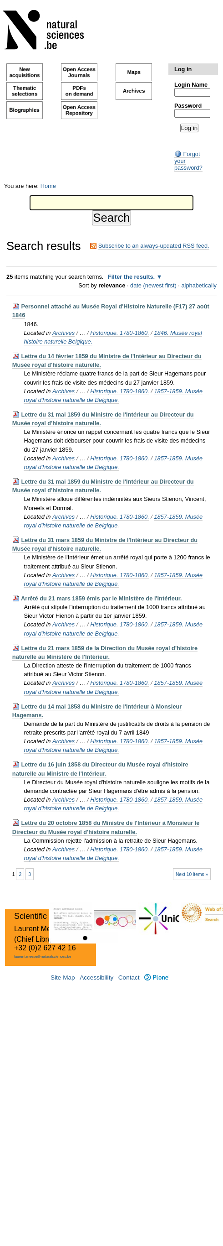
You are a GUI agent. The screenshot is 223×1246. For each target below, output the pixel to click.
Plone (157, 977)
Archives (63, 332)
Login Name (191, 84)
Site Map (63, 977)
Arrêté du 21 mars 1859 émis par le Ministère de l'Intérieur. (101, 598)
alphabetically (199, 285)
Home (48, 185)
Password (188, 105)
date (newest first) (153, 285)
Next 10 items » (192, 874)
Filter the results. (132, 276)
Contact (129, 977)
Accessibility (96, 977)
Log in (183, 69)
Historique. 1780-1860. (119, 332)
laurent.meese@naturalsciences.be (42, 956)
